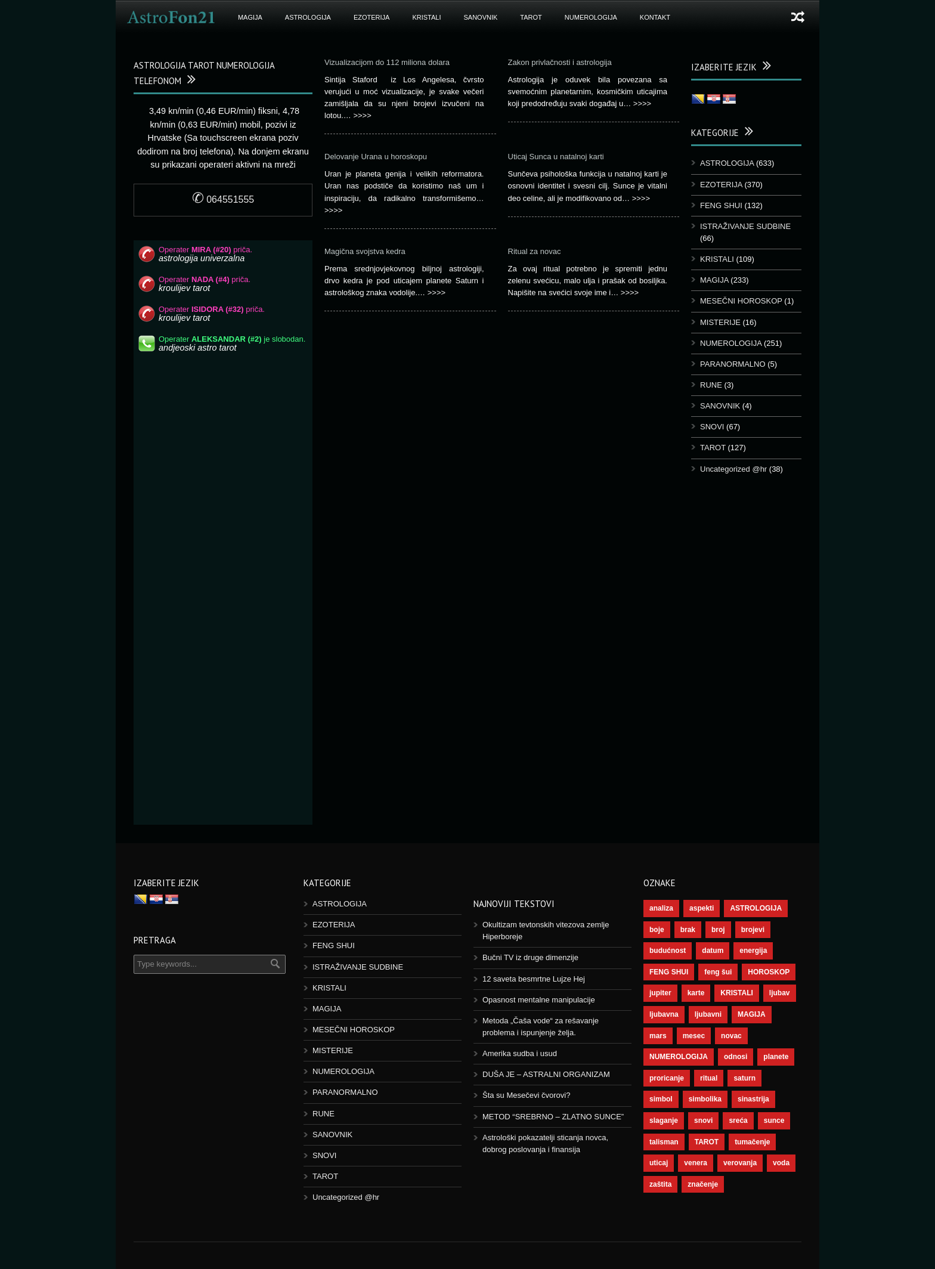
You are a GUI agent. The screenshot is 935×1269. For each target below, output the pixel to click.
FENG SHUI (721, 205)
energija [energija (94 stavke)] (753, 950)
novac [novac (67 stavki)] (731, 1036)
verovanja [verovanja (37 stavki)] (740, 1163)
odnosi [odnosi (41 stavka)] (735, 1057)
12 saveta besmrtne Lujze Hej (533, 978)
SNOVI (712, 426)
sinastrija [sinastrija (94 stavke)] (753, 1099)
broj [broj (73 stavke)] (718, 930)
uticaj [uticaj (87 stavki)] (658, 1163)
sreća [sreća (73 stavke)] (738, 1120)
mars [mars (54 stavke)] (658, 1036)
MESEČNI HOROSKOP (741, 300)
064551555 (223, 199)
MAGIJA (250, 17)
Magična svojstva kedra (364, 251)
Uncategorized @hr (733, 469)
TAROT (530, 17)
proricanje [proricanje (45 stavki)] (666, 1078)
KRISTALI (426, 17)
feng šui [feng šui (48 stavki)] (718, 972)
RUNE (711, 384)
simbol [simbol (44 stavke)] (661, 1099)
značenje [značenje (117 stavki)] (703, 1184)
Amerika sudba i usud (519, 1053)
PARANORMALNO (733, 364)
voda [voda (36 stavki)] (781, 1163)
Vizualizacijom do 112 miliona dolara (387, 62)
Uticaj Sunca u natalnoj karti (556, 156)
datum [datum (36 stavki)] (712, 950)
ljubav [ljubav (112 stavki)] (779, 993)
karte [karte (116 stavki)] (696, 993)
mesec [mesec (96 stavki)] (694, 1036)
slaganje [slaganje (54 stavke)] (663, 1120)
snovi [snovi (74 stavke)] (703, 1120)
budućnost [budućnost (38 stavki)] (667, 950)
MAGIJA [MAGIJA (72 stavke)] (752, 1014)
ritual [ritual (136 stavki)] (708, 1078)
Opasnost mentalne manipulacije (538, 999)
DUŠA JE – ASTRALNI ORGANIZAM (546, 1074)
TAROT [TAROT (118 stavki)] (707, 1142)
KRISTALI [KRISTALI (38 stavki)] (736, 993)
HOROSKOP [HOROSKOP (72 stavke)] (769, 972)
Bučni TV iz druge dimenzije (530, 957)
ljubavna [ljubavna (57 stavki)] (664, 1014)
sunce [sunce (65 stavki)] (774, 1120)
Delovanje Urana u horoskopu (375, 156)
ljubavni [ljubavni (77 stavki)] (708, 1014)
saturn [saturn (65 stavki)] (744, 1078)
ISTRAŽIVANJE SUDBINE (745, 226)
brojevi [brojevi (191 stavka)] (752, 930)
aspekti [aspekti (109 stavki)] (701, 908)
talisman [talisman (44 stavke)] (664, 1142)
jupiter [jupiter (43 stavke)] (660, 993)
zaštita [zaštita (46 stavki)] (660, 1184)
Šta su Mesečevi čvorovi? (526, 1095)
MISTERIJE (720, 322)
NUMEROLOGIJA (591, 17)
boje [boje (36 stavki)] (656, 930)
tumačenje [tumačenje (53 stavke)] (752, 1142)
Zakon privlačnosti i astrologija (560, 62)
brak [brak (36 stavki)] (687, 930)
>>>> (362, 115)
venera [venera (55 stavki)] (695, 1163)
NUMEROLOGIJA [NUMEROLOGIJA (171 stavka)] (678, 1057)
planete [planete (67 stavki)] (775, 1057)
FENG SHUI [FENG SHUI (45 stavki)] (668, 972)
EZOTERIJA (372, 17)
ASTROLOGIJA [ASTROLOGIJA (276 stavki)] (756, 908)
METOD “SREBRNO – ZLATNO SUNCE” (553, 1116)
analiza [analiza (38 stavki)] (661, 908)
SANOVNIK (481, 17)
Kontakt (655, 17)
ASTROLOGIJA (308, 17)
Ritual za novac (534, 251)
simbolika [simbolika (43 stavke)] (705, 1099)
